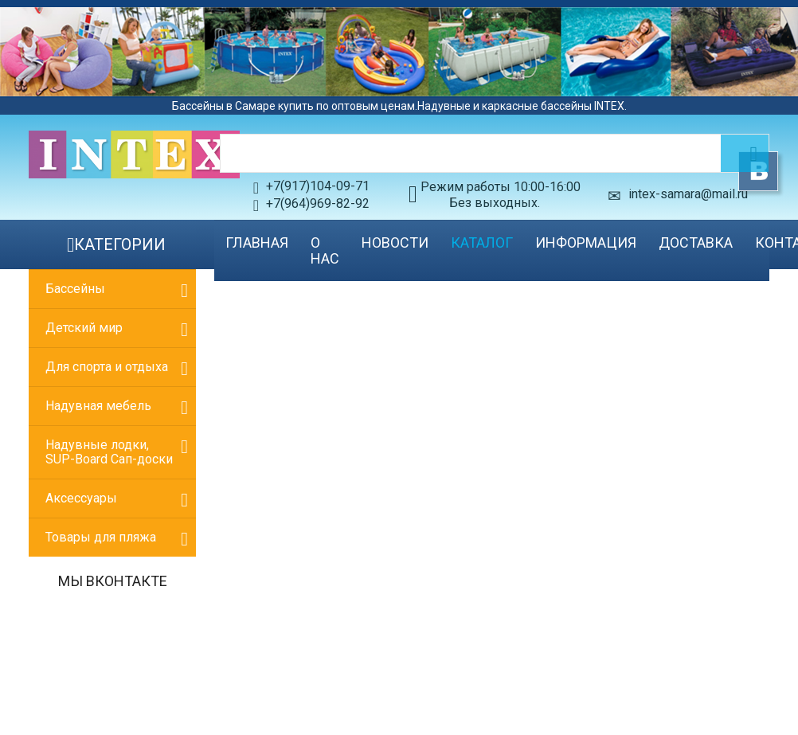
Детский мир (84, 327)
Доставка (696, 242)
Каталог (482, 242)
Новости (395, 242)
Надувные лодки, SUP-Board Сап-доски (109, 452)
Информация (585, 242)
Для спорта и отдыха (106, 366)
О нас (325, 250)
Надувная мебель (98, 405)
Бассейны (75, 288)
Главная (256, 242)
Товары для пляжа (100, 537)
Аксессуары (81, 498)
